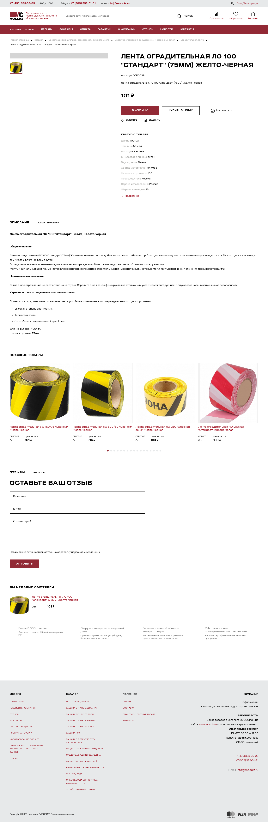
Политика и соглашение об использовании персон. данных (26, 749)
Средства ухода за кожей (82, 761)
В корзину (140, 110)
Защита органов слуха (80, 727)
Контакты (187, 29)
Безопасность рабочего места (85, 767)
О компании (127, 29)
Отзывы (148, 29)
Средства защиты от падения (84, 749)
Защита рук (73, 733)
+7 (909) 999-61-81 (83, 3)
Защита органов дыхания (82, 708)
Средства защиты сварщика (83, 755)
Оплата (85, 29)
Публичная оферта (21, 733)
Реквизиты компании (23, 708)
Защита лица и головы (80, 714)
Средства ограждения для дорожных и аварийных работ (145, 40)
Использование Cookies (24, 739)
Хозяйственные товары (80, 789)
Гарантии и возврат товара (139, 714)
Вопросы (39, 473)
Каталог (38, 40)
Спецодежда (74, 774)
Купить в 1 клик (180, 110)
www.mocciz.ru (208, 724)
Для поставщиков (21, 727)
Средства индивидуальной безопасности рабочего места (79, 40)
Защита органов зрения (80, 720)
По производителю (78, 702)
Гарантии (104, 29)
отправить (24, 563)
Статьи (14, 758)
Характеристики (48, 223)
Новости (166, 29)
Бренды (46, 29)
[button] (108, 450)
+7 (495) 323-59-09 (22, 3)
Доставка (66, 29)
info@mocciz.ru (119, 3)
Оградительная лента (192, 40)
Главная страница (19, 40)
